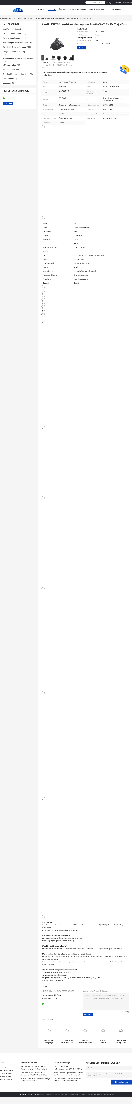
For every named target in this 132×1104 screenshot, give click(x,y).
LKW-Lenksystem (9, 65)
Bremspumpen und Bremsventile (15, 43)
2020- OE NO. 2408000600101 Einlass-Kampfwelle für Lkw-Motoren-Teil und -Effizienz (34, 1068)
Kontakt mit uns (116, 9)
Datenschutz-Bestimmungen (29, 1094)
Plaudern (118, 2)
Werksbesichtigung (78, 9)
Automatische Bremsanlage (13, 38)
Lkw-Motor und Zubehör (25, 18)
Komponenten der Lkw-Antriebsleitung (18, 58)
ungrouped (7, 83)
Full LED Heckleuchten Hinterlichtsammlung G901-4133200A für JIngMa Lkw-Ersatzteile (68, 1068)
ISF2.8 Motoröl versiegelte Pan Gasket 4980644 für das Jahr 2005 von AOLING (121, 1042)
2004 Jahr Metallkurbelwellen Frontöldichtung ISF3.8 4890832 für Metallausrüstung (85, 1042)
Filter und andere (9, 70)
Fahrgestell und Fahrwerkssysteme (16, 52)
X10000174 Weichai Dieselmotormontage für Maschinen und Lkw (35, 1080)
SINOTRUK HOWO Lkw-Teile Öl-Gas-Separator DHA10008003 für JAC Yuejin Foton (56, 65)
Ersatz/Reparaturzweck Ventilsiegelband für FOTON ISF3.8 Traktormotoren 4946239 (68, 1079)
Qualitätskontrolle (97, 9)
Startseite (3, 18)
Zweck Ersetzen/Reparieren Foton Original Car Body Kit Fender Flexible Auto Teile (68, 1074)
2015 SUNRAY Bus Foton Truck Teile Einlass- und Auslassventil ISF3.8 (67, 1042)
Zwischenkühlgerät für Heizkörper (16, 74)
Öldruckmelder (8, 79)
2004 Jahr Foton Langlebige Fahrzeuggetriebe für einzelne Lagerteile (49, 1042)
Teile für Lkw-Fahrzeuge (12, 33)
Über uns (62, 9)
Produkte (52, 9)
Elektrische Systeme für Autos (14, 47)
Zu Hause (41, 9)
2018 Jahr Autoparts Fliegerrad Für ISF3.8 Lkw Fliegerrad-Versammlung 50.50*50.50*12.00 (103, 1042)
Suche (108, 2)
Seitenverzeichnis (6, 1079)
